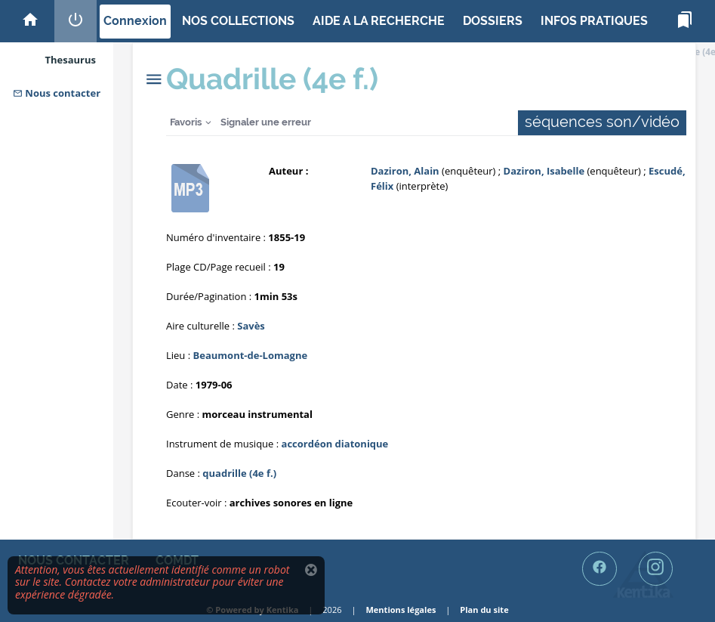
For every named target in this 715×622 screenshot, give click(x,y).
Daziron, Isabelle (544, 171)
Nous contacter (56, 93)
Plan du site (484, 609)
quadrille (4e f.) (239, 473)
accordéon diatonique (335, 443)
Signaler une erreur (265, 122)
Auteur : (288, 171)
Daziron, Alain (405, 171)
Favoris (186, 122)
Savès (251, 326)
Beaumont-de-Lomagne (250, 355)
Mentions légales (400, 609)
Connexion (135, 21)
